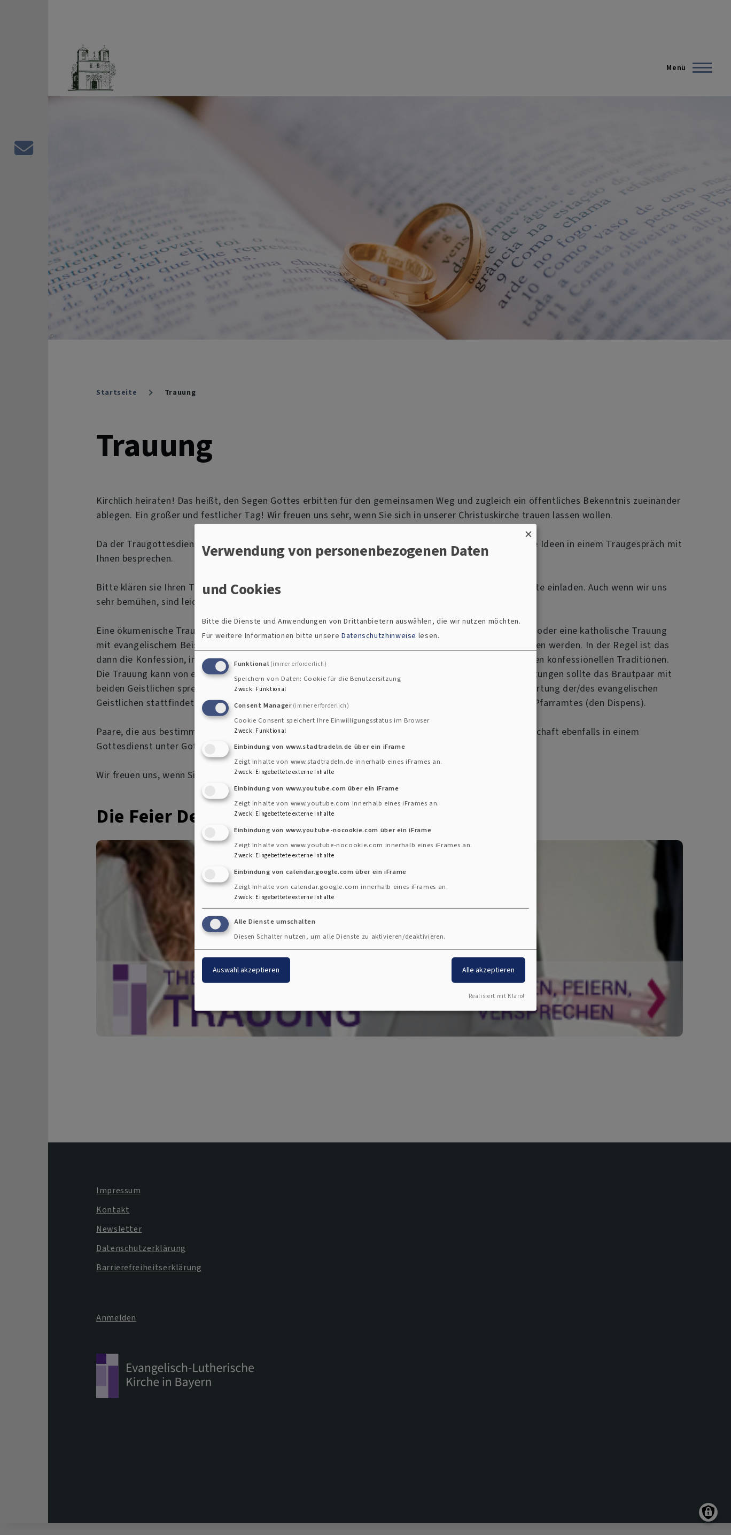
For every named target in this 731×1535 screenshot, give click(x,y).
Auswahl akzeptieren (246, 969)
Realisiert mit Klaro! (497, 996)
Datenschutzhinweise (378, 636)
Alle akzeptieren (488, 969)
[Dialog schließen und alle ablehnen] (528, 531)
